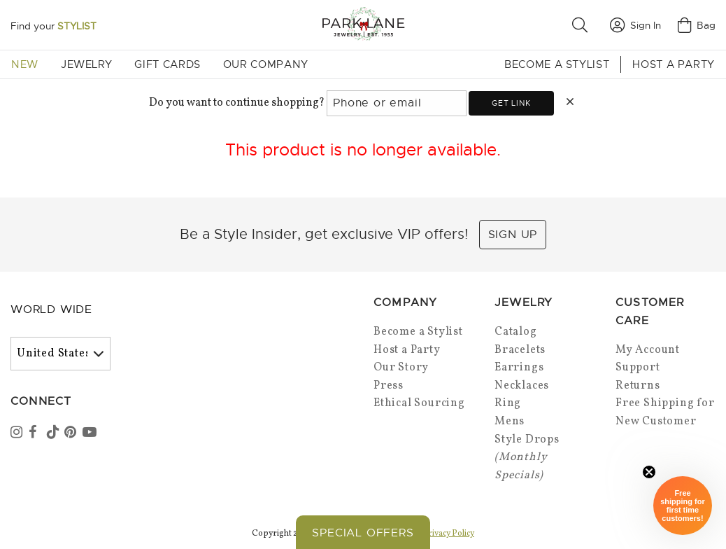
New (24, 64)
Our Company (265, 64)
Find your (53, 26)
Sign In (635, 25)
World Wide (51, 310)
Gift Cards (167, 64)
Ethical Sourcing (419, 403)
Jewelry (86, 64)
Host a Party (673, 64)
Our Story (401, 367)
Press (388, 386)
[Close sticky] (649, 472)
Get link (511, 103)
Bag (697, 25)
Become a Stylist (556, 64)
